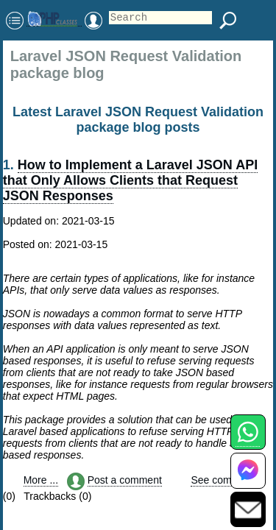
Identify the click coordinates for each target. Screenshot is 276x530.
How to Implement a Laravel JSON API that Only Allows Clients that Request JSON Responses (130, 180)
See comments (225, 480)
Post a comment (125, 480)
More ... (41, 480)
